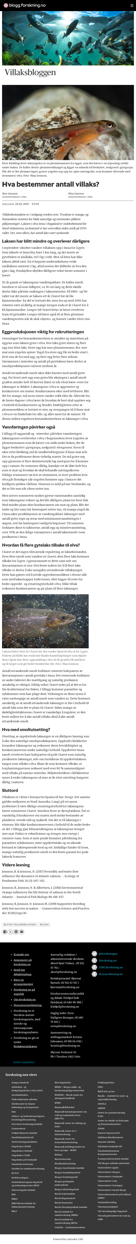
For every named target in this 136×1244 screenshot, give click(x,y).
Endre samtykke (24, 1062)
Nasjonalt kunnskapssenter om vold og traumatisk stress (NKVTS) (71, 1115)
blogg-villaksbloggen (20, 924)
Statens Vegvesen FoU (109, 1133)
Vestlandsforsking (107, 1202)
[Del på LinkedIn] (15, 932)
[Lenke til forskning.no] (64, 4)
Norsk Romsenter (64, 1202)
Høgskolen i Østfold (22, 1151)
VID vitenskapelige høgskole (112, 1211)
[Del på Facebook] (4, 932)
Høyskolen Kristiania (22, 1164)
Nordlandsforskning (65, 1163)
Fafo (14, 1111)
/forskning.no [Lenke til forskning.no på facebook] (108, 960)
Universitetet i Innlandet (110, 1176)
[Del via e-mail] (21, 932)
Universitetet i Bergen (109, 1172)
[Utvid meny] (132, 5)
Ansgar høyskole (20, 1082)
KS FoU (15, 1173)
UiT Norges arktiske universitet (114, 1163)
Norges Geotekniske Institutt (69, 1168)
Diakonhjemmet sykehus (24, 1099)
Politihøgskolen (106, 1082)
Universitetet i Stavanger (110, 1185)
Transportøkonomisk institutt (113, 1158)
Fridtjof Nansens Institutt (24, 1133)
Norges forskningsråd (66, 1177)
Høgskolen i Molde (21, 1146)
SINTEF (101, 1108)
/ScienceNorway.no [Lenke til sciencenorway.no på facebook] (111, 974)
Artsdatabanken (20, 1095)
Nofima (58, 1154)
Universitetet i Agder (108, 1167)
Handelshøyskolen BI (23, 1137)
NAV (14, 1194)
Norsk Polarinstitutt (65, 1193)
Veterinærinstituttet (108, 1206)
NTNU (58, 1103)
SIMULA (102, 1103)
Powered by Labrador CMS (68, 1239)
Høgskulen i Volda (21, 1155)
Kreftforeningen (20, 1177)
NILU (14, 1211)
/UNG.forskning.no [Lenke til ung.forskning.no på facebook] (111, 967)
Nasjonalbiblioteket (65, 1107)
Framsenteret (18, 1128)
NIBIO (15, 1199)
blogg (44, 924)
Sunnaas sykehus (106, 1142)
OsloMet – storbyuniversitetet (70, 1227)
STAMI (101, 1128)
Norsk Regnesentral (65, 1198)
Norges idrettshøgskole (67, 1189)
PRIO (100, 1087)
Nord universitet (63, 1159)
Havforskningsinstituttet (24, 1142)
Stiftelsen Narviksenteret (110, 1137)
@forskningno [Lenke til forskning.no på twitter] (108, 953)
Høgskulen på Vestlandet (24, 1159)
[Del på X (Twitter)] (10, 932)
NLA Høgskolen (63, 1082)
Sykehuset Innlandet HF (110, 1146)
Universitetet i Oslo (107, 1181)
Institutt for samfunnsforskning (28, 1168)
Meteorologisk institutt (23, 1190)
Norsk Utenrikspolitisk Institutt (71, 1207)
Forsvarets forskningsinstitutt (27, 1124)
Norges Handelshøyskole (67, 1172)
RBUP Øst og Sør (106, 1091)
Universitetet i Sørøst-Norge (112, 1190)
